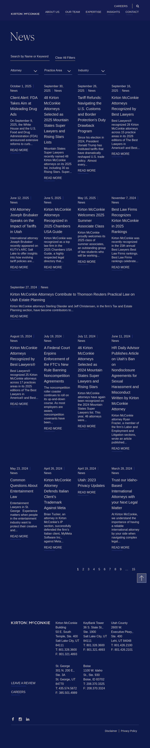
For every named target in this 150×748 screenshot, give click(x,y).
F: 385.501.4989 (66, 692)
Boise (87, 666)
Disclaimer (111, 730)
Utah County (119, 623)
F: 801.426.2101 (122, 649)
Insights (113, 11)
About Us (52, 11)
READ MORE (19, 150)
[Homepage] (30, 623)
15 (133, 569)
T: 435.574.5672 (66, 688)
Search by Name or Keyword (30, 56)
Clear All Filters (65, 57)
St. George (63, 666)
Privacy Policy (129, 730)
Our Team (72, 11)
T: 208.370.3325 (94, 683)
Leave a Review (23, 683)
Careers (121, 6)
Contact (132, 11)
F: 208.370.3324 (94, 688)
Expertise (93, 11)
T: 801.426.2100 (121, 645)
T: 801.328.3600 (66, 649)
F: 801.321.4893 (66, 654)
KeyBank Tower (93, 623)
